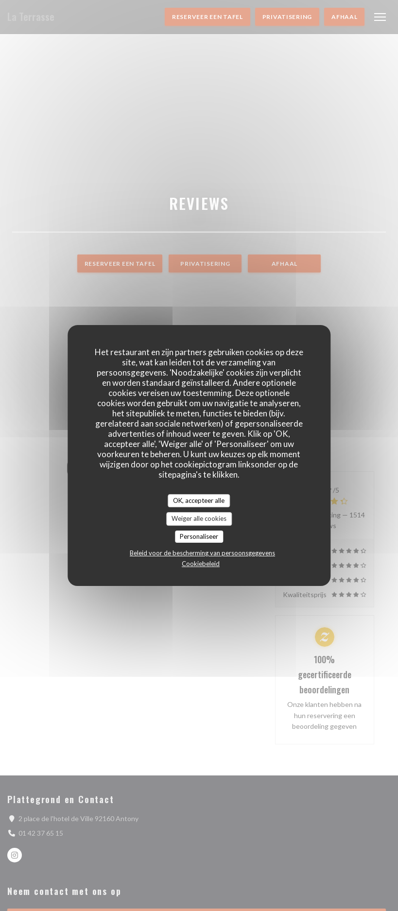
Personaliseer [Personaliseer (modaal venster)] (199, 536)
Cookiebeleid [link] (201, 563)
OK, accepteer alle (199, 500)
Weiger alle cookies (199, 518)
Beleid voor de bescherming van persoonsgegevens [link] (202, 553)
